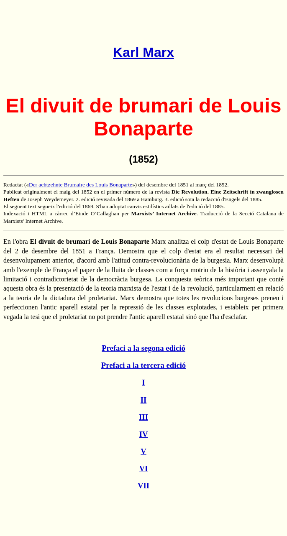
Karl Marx (143, 52)
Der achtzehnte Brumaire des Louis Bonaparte (80, 184)
